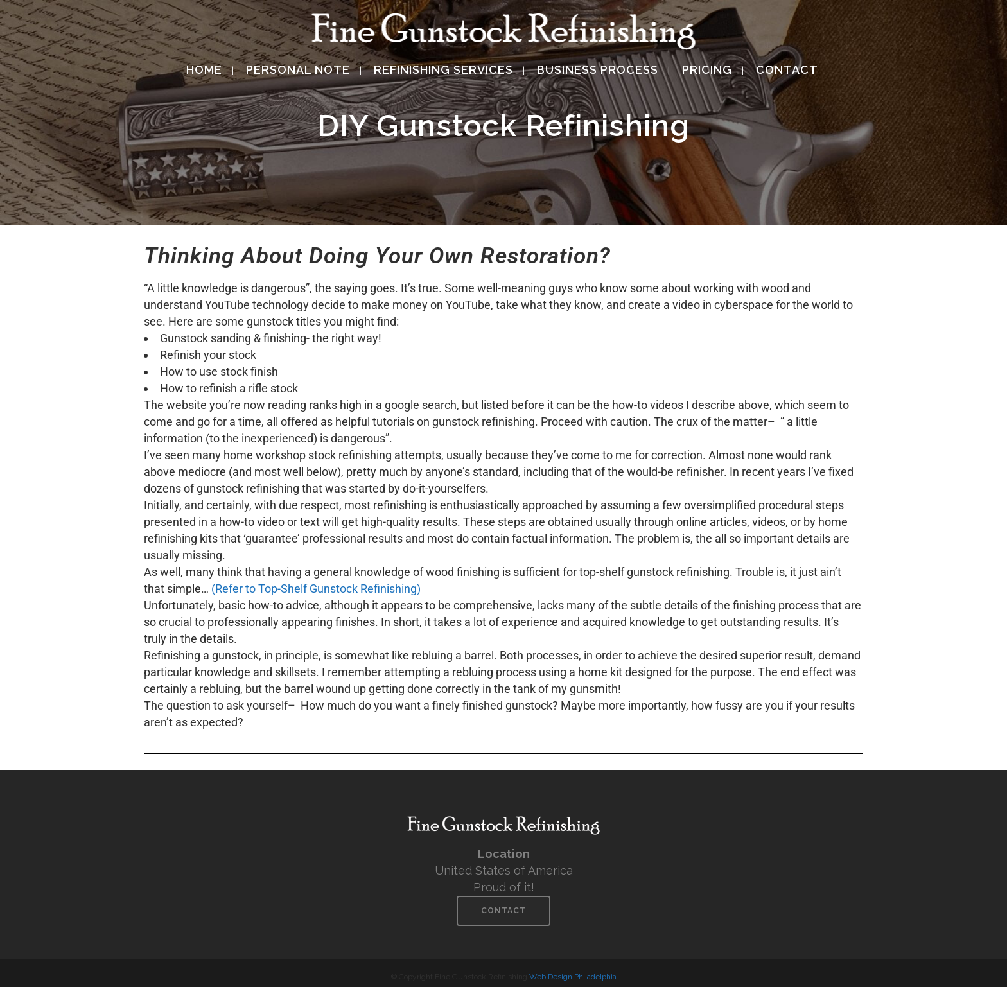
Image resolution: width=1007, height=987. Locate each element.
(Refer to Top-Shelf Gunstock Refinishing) (316, 588)
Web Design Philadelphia (573, 976)
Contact (503, 910)
